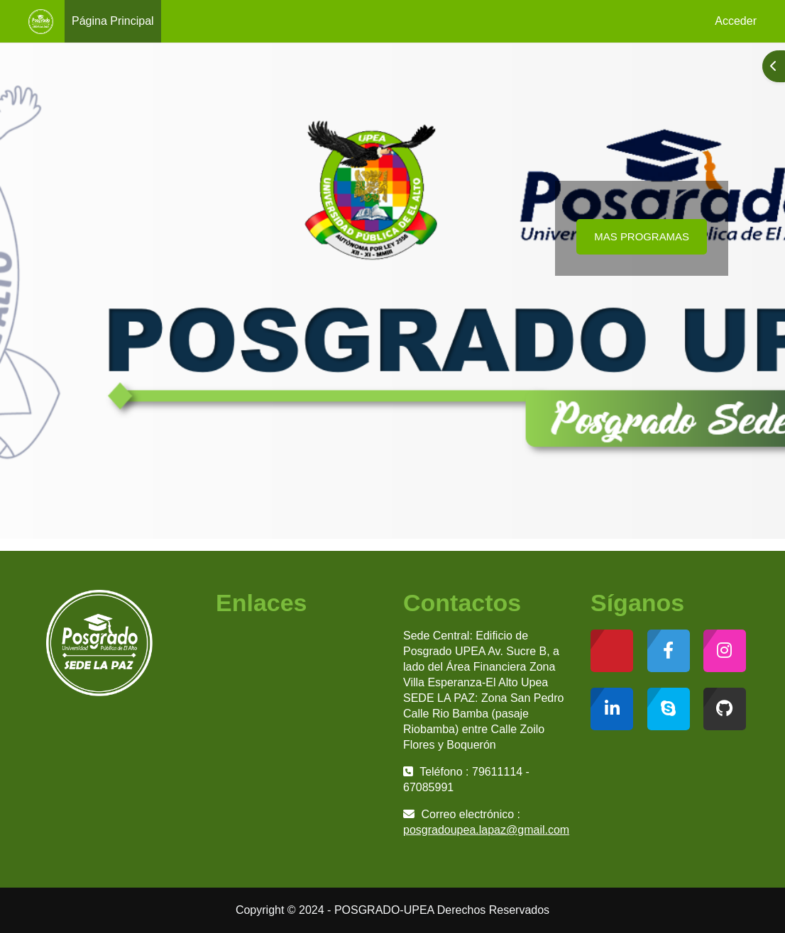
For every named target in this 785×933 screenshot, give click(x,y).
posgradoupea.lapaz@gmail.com (486, 830)
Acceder (736, 21)
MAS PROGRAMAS (641, 236)
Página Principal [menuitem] (113, 21)
